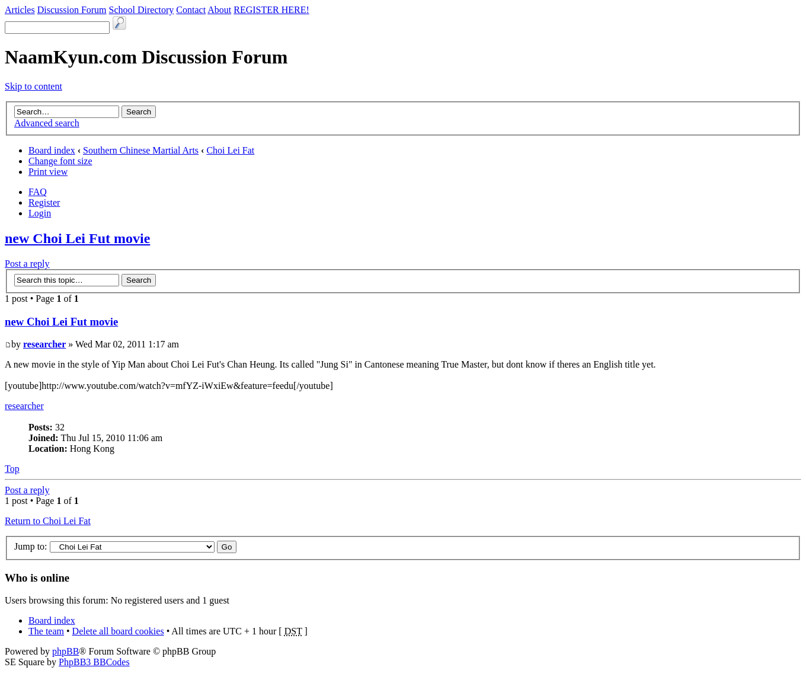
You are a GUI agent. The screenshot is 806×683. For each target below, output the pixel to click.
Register (44, 202)
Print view (48, 172)
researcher (44, 344)
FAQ (37, 192)
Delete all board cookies (118, 631)
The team (46, 631)
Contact (191, 10)
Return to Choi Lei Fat (48, 521)
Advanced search (46, 123)
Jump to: (30, 546)
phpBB (65, 651)
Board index (51, 150)
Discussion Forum (72, 10)
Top (12, 469)
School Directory (141, 10)
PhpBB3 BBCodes (94, 662)
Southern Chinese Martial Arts (141, 150)
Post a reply (27, 263)
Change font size (60, 161)
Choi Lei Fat (230, 150)
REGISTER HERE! (271, 10)
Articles (20, 10)
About (219, 10)
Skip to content (33, 86)
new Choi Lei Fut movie (77, 238)
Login (39, 213)
